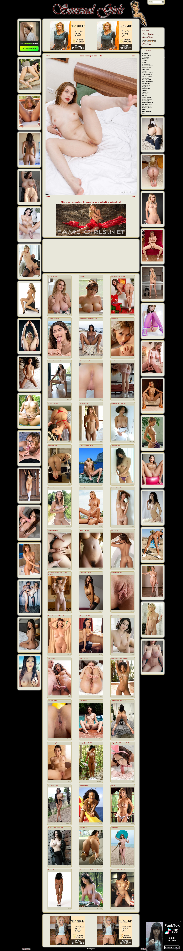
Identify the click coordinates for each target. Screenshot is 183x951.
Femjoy (144, 71)
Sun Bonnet (114, 827)
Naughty (131, 696)
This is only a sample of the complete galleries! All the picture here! (91, 202)
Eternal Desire (146, 67)
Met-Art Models (146, 79)
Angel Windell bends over (118, 700)
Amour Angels (146, 55)
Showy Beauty (146, 97)
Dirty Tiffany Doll (53, 530)
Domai (144, 62)
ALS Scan (145, 53)
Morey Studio (146, 83)
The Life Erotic (146, 106)
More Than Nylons (147, 81)
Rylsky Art (145, 92)
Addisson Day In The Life (118, 403)
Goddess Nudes (147, 74)
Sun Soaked (83, 700)
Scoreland (145, 93)
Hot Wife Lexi (83, 827)
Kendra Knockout (53, 403)
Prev (48, 56)
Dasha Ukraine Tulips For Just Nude (90, 870)
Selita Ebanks (84, 785)
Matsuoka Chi (115, 616)
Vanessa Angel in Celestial (55, 743)
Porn (69, 357)
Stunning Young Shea (86, 361)
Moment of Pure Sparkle (118, 870)
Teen (100, 441)
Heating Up (114, 318)
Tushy (144, 109)
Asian (100, 314)
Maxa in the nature (53, 488)
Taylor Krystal (84, 658)
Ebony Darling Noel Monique (119, 658)
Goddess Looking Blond (118, 361)
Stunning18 (145, 100)
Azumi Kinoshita (84, 530)
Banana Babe (52, 870)
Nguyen (113, 785)
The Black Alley (147, 104)
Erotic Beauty (146, 64)
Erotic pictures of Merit (86, 445)
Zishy (144, 113)
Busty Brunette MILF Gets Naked (57, 616)
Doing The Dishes (53, 276)
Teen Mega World (147, 102)
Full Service (51, 658)
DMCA (89, 949)
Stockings (131, 314)
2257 (93, 949)
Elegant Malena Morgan (118, 276)
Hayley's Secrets (147, 76)
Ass (133, 399)
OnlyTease (145, 86)
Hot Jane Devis (52, 700)
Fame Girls (145, 69)
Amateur (131, 441)
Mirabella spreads (116, 572)
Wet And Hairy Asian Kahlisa (56, 361)
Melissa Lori (114, 530)
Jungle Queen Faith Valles (87, 743)
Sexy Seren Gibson (85, 572)
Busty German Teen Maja (55, 827)
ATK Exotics (146, 58)
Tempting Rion (115, 445)
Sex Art (144, 95)
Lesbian (131, 357)
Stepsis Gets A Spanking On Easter (121, 743)
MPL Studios (146, 85)
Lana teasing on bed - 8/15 (91, 56)
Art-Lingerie (145, 57)
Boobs (68, 314)
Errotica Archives (147, 65)
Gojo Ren (82, 276)
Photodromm (146, 88)
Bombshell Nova (53, 785)
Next (133, 56)
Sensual (99, 484)
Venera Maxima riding (86, 488)
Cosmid (144, 60)
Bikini (100, 739)
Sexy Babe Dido (52, 445)
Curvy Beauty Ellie (53, 318)
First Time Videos (147, 72)
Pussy (100, 399)
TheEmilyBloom (147, 107)
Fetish (100, 654)
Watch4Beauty (146, 111)
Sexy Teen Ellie (84, 403)
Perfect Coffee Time (117, 488)
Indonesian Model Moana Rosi (88, 318)
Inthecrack (145, 78)
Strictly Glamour (147, 99)
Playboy (144, 90)
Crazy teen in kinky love (86, 616)
